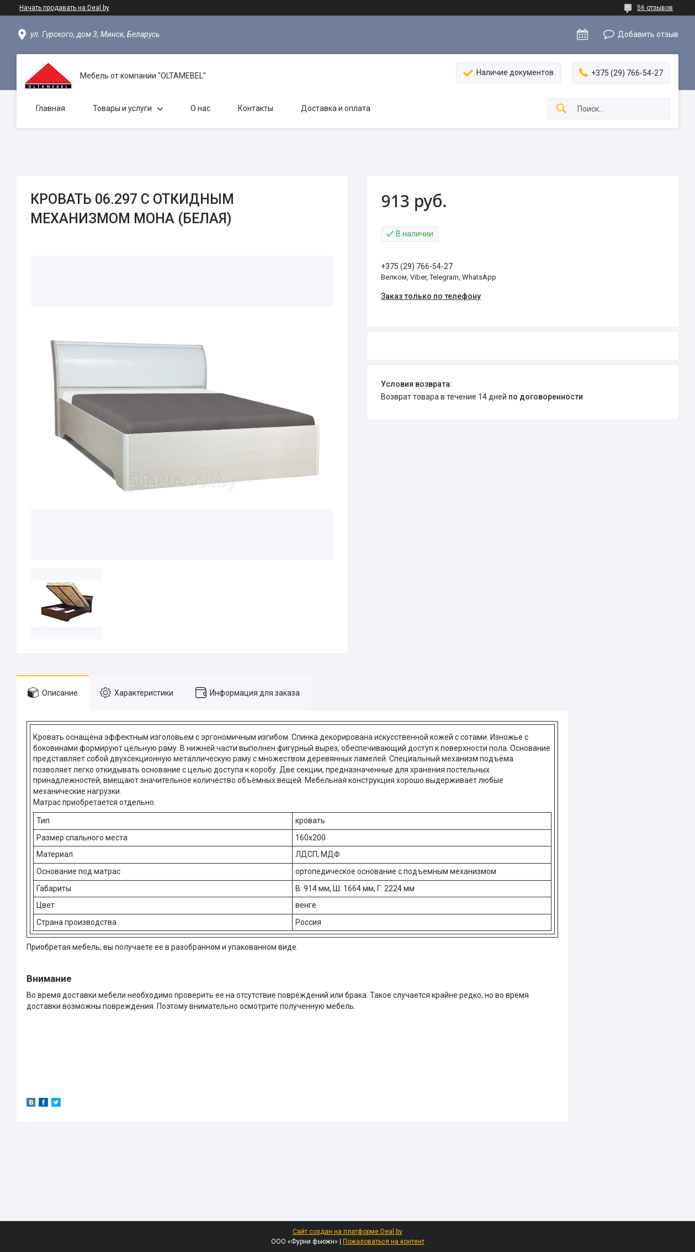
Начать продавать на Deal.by (64, 8)
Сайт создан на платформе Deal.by (347, 1231)
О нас (200, 108)
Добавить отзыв (648, 34)
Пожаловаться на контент (384, 1241)
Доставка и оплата (335, 108)
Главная (50, 108)
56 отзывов (655, 8)
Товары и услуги (122, 108)
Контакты (255, 108)
